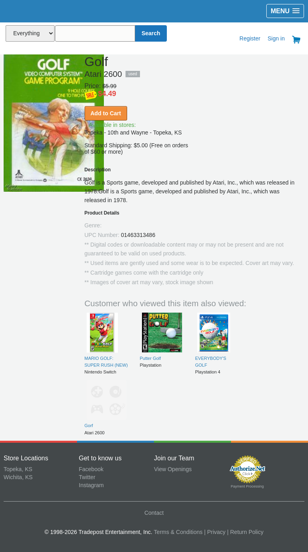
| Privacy (214, 532)
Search (151, 33)
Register (249, 38)
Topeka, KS (18, 469)
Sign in (276, 38)
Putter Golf (150, 358)
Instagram (91, 485)
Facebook (91, 469)
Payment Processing (247, 486)
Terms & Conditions (178, 532)
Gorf (89, 425)
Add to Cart (106, 113)
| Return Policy (245, 532)
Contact (154, 513)
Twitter (87, 477)
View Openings (173, 469)
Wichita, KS (18, 477)
